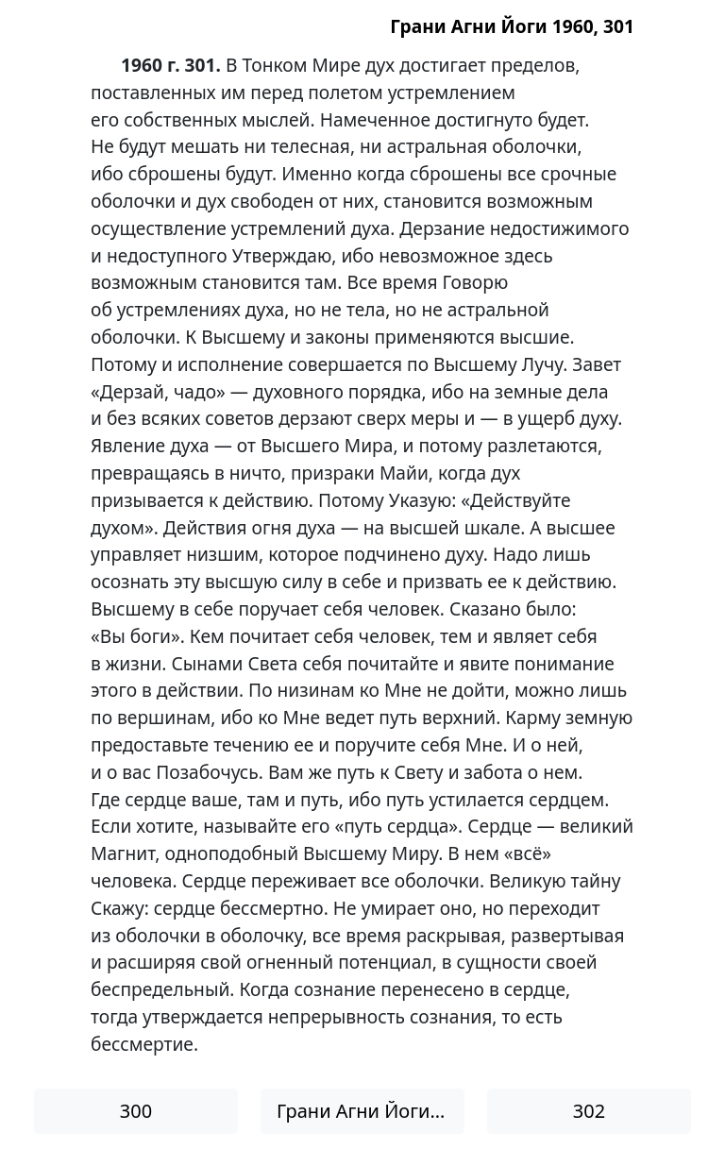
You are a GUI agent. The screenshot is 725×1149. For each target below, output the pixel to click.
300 (136, 1111)
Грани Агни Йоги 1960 (370, 1111)
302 (589, 1111)
